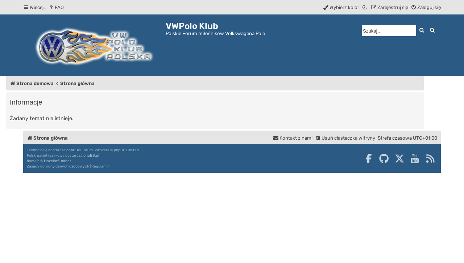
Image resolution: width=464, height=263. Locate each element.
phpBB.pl (91, 155)
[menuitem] (56, 7)
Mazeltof (51, 161)
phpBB (72, 150)
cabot (66, 161)
